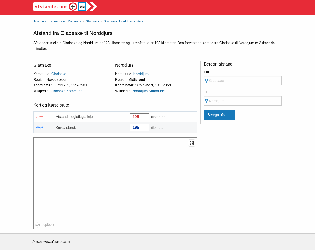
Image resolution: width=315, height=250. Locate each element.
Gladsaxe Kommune (67, 91)
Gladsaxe (58, 74)
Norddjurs (141, 74)
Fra (206, 72)
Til (205, 92)
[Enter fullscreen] (191, 143)
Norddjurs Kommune (148, 91)
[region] (115, 183)
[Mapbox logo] (44, 225)
